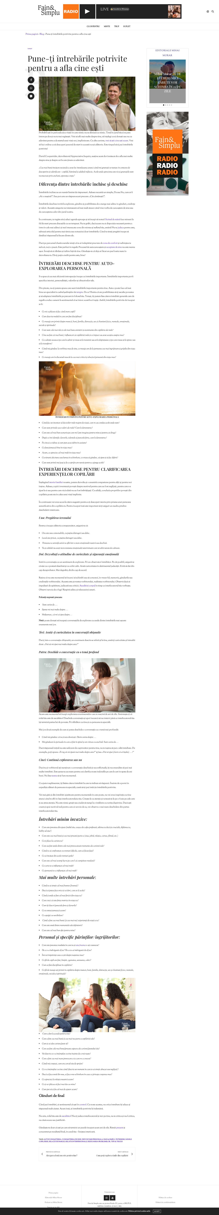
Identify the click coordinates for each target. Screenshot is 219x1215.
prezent (119, 1127)
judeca (121, 227)
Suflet (126, 26)
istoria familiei (56, 482)
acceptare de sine (114, 247)
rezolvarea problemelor (99, 1141)
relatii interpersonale (76, 1141)
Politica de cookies (165, 1197)
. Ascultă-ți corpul (87, 585)
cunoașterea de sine (71, 1139)
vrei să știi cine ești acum (116, 140)
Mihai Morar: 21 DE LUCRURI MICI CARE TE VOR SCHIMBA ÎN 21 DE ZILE (167, 82)
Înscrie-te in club (53, 1207)
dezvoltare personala (92, 1139)
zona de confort (110, 243)
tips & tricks (117, 1141)
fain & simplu (109, 1139)
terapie (79, 292)
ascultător (66, 1116)
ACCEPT (157, 1211)
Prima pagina (53, 1193)
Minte (107, 26)
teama (54, 775)
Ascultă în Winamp (119, 9)
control (82, 1104)
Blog (42, 34)
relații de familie (57, 1141)
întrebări (120, 1139)
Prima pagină (32, 34)
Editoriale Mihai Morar (53, 1197)
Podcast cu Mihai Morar (53, 1202)
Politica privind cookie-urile (139, 1211)
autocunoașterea (52, 1139)
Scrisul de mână (112, 219)
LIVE (105, 9)
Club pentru (93, 26)
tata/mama (80, 945)
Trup (116, 26)
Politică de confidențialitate (165, 1202)
